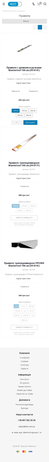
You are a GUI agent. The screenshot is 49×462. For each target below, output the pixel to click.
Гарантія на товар (24, 393)
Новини (24, 361)
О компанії (24, 357)
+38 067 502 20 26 (26, 420)
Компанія (24, 353)
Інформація (24, 374)
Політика (24, 365)
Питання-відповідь (24, 404)
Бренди (24, 408)
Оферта (24, 368)
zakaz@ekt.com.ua (26, 426)
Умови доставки (24, 390)
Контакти (24, 379)
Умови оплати (24, 386)
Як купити (24, 383)
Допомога (24, 399)
